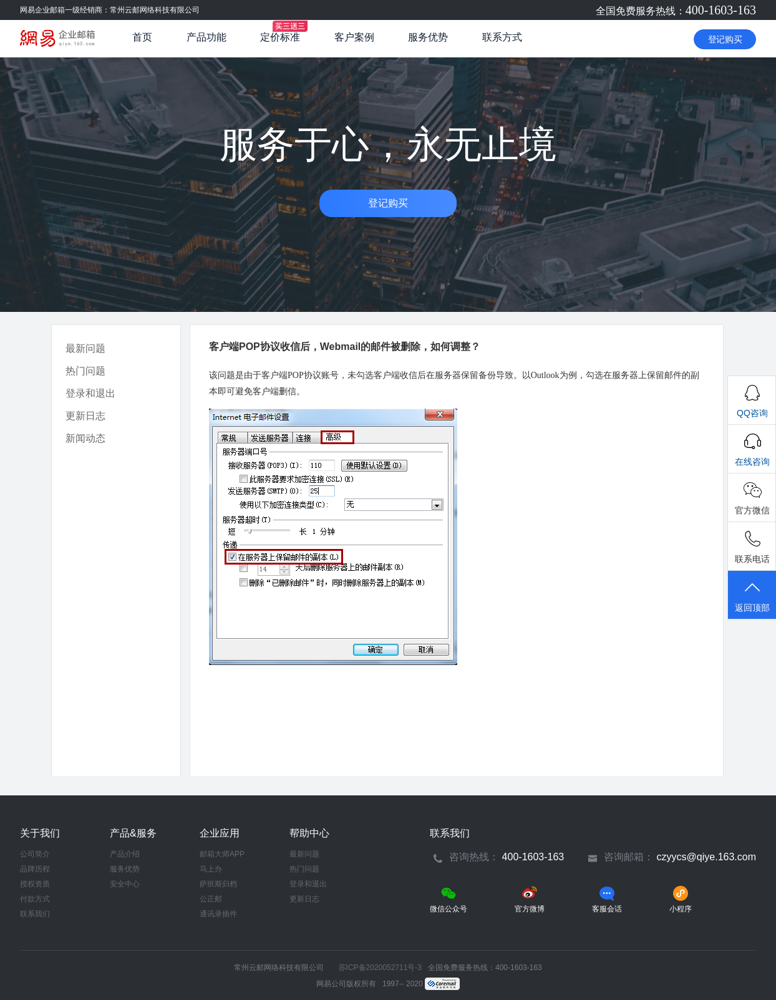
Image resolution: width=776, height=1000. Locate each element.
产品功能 (206, 37)
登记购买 (725, 39)
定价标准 (280, 37)
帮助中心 (309, 833)
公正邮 (211, 899)
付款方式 (35, 899)
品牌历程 (35, 869)
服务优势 (428, 37)
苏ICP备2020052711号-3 (380, 967)
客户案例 (354, 37)
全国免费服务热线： (676, 11)
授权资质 (35, 884)
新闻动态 (85, 438)
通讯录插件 (218, 914)
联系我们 (35, 914)
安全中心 (125, 884)
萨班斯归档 (218, 884)
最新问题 (85, 348)
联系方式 (502, 37)
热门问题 (85, 371)
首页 (142, 37)
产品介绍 (125, 854)
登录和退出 (90, 393)
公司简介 (35, 854)
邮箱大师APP (222, 854)
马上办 (211, 869)
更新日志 (85, 415)
